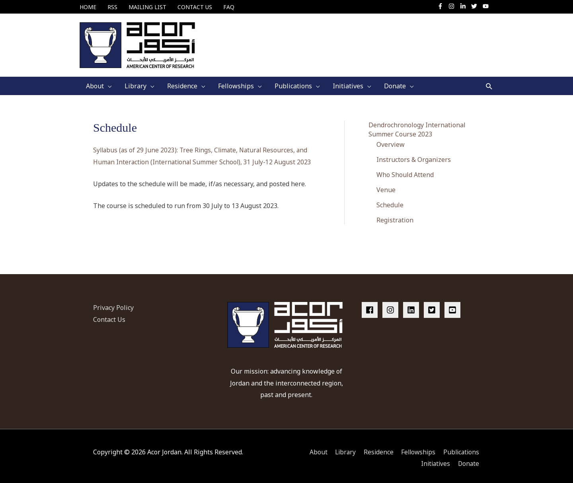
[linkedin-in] (465, 6)
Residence (376, 448)
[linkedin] (412, 306)
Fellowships (417, 448)
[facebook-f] (442, 6)
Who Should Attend (405, 171)
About (314, 448)
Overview (390, 140)
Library (342, 448)
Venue (386, 186)
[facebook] (371, 306)
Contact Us (109, 315)
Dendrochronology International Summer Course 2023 (417, 125)
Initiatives (434, 459)
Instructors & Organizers (413, 155)
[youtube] (487, 6)
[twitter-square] (433, 306)
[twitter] (476, 6)
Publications (461, 448)
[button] (489, 82)
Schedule (389, 201)
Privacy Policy (113, 303)
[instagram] (453, 6)
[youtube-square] (453, 306)
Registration (394, 216)
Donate (469, 459)
